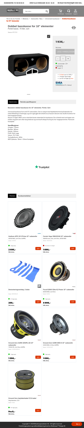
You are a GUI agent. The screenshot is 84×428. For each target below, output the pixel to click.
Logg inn (75, 14)
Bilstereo (25, 19)
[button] (76, 424)
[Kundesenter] (68, 10)
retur (72, 78)
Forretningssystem (25, 426)
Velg (38, 410)
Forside (17, 19)
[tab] (13, 102)
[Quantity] (63, 58)
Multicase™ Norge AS (58, 426)
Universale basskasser (52, 19)
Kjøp (65, 51)
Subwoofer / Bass (37, 19)
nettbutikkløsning (39, 426)
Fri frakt (61, 74)
